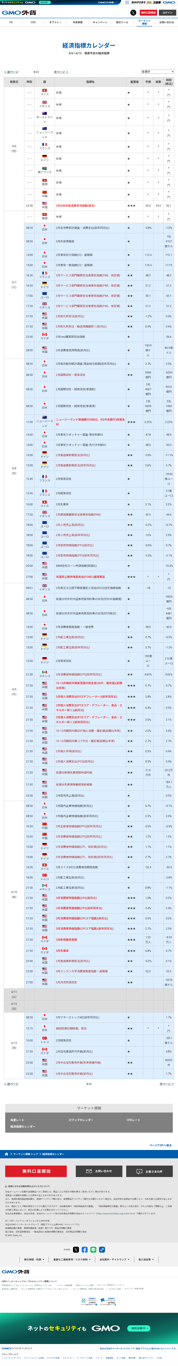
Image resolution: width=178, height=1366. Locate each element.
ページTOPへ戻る (160, 1145)
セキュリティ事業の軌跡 (134, 1289)
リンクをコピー (102, 1250)
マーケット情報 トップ (25, 1154)
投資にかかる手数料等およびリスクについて (29, 1186)
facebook (85, 1250)
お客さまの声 (149, 1171)
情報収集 (109, 1358)
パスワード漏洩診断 (64, 1285)
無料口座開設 (148, 12)
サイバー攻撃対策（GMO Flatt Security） (89, 1289)
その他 (159, 1358)
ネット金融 (120, 1358)
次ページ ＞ (61, 72)
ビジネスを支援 (53, 1358)
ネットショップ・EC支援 (34, 1358)
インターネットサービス (11, 1358)
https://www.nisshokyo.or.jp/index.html (115, 1213)
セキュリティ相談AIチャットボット (111, 1285)
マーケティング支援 (84, 1358)
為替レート (17, 1120)
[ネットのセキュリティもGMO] (26, 2)
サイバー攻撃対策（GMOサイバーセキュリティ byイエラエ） (45, 1289)
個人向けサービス (146, 1358)
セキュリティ (68, 1358)
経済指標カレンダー (22, 1126)
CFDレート (133, 1120)
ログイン (167, 12)
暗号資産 (132, 1358)
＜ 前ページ (11, 72)
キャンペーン (100, 22)
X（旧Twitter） (133, 13)
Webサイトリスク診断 (84, 1285)
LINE (93, 1250)
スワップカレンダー (81, 1120)
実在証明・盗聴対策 (9, 1289)
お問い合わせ (99, 1171)
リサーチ (99, 1358)
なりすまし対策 (115, 1289)
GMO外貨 (15, 1272)
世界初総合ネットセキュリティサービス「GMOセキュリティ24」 (27, 1285)
